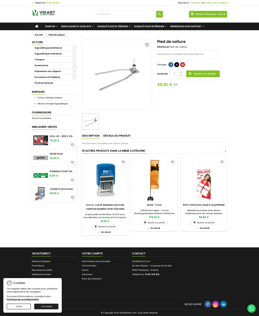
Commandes (89, 265)
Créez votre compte (216, 2)
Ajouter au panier (202, 74)
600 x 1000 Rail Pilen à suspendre (204, 205)
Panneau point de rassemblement (62, 171)
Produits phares (44, 83)
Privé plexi (56, 153)
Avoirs (85, 270)
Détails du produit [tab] (117, 136)
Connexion (195, 2)
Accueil (37, 42)
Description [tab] (90, 136)
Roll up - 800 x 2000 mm (62, 136)
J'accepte (46, 306)
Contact (139, 253)
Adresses (87, 274)
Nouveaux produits (42, 270)
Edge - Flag (154, 205)
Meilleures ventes (41, 274)
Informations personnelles (96, 261)
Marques (38, 92)
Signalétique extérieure (112, 26)
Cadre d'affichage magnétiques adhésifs (62, 189)
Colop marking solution (49, 97)
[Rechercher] (129, 14)
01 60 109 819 (52, 2)
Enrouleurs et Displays (76, 26)
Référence (163, 46)
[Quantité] (174, 73)
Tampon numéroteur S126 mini (105, 209)
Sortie (19, 306)
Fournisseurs (41, 112)
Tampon (50, 26)
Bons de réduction (92, 278)
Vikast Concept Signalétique (52, 103)
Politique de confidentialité (23, 299)
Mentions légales (41, 261)
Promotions (38, 265)
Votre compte (92, 253)
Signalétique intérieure (149, 26)
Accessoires (41, 65)
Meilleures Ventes (44, 127)
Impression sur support (185, 26)
